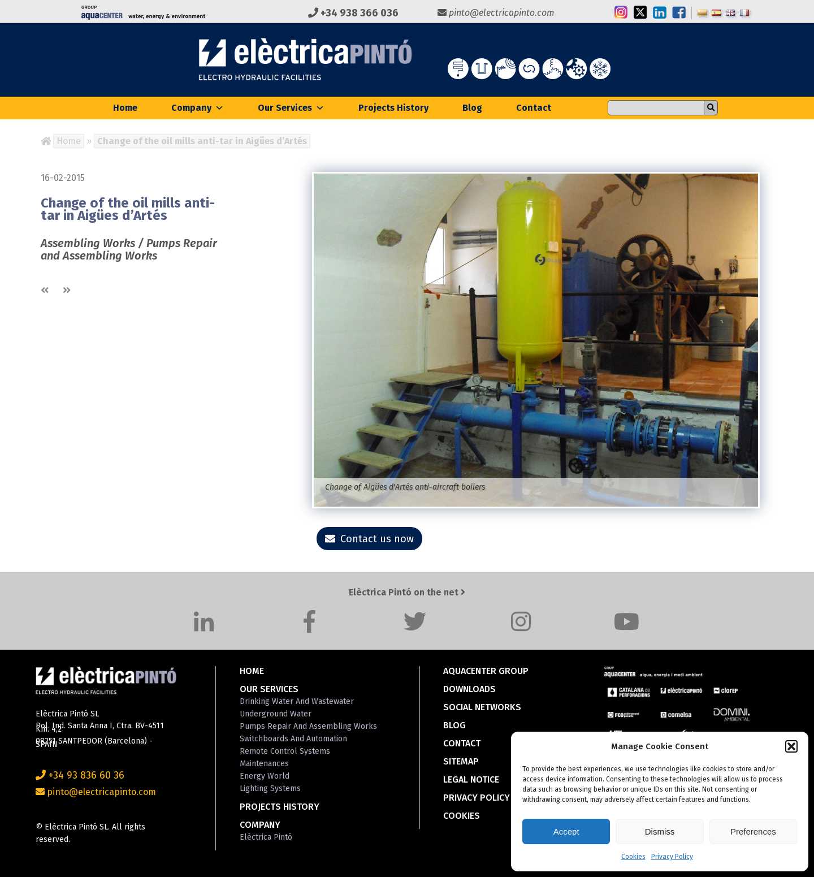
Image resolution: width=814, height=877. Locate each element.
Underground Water (275, 714)
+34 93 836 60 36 (80, 775)
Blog (472, 107)
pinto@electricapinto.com (496, 12)
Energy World (264, 776)
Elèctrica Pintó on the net (407, 592)
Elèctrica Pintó (266, 837)
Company (197, 107)
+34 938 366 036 (353, 13)
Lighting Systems (270, 788)
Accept (566, 831)
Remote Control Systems (285, 751)
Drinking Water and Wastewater (297, 701)
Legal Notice (471, 779)
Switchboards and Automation (293, 739)
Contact (533, 107)
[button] (791, 746)
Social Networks (482, 707)
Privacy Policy (672, 857)
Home (125, 107)
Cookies (633, 857)
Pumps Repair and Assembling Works (308, 726)
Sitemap (461, 761)
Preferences (753, 831)
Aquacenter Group (486, 671)
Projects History (393, 107)
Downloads (469, 689)
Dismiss (660, 831)
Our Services (291, 107)
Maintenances (264, 763)
